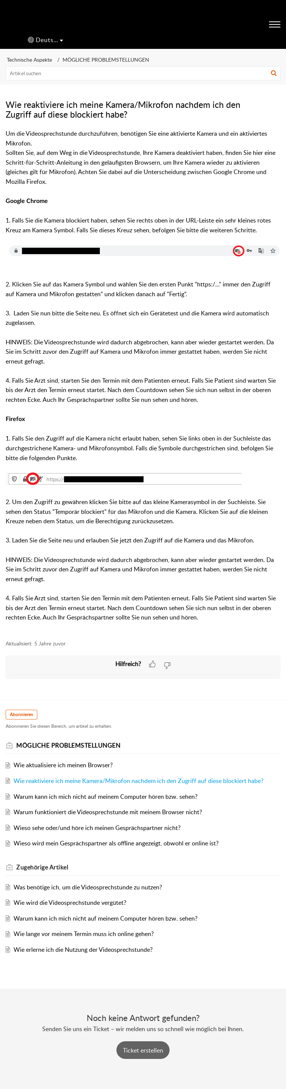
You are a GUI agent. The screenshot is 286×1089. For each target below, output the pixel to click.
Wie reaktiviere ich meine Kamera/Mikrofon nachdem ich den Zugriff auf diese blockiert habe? (138, 781)
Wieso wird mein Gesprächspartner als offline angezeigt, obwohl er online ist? (116, 843)
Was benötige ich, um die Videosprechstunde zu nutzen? (88, 887)
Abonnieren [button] (21, 714)
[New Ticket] (143, 1050)
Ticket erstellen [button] (143, 1050)
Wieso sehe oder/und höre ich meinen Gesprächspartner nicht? (97, 828)
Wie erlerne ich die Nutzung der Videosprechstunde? (83, 949)
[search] (143, 73)
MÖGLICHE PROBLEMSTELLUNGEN (106, 59)
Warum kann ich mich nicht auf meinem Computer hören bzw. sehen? (105, 796)
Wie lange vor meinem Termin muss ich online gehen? (84, 934)
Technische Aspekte (29, 59)
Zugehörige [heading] (42, 867)
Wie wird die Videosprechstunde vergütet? (70, 902)
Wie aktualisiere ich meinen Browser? (63, 765)
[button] (45, 40)
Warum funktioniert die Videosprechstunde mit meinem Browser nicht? (108, 812)
